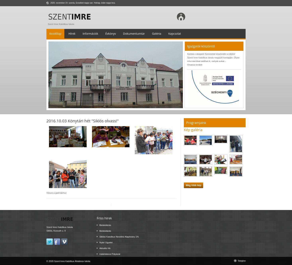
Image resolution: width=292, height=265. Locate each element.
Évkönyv (110, 33)
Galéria (156, 33)
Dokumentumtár (134, 33)
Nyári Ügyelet (106, 242)
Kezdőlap (55, 33)
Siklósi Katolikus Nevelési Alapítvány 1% (119, 237)
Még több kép (193, 185)
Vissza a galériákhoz (56, 193)
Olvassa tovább (194, 65)
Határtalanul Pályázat (109, 254)
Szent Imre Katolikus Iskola (70, 23)
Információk (90, 33)
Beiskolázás (105, 225)
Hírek (72, 33)
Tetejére (242, 261)
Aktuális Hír (105, 248)
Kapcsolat (174, 33)
